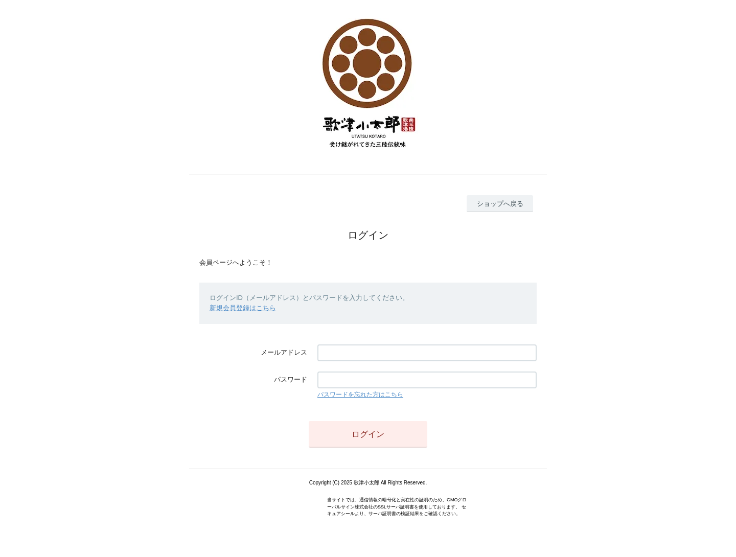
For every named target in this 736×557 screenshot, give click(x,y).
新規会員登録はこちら (243, 308)
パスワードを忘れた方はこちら (360, 394)
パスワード (290, 379)
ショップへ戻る (500, 203)
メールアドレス (284, 352)
